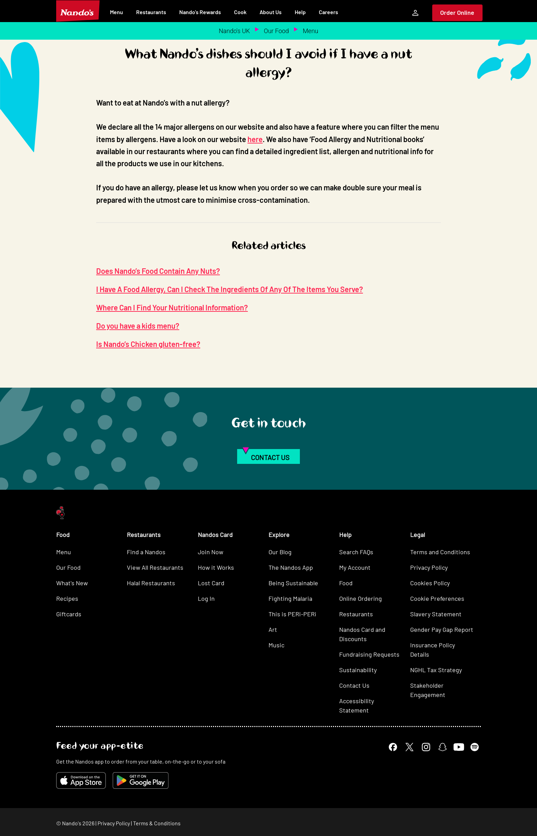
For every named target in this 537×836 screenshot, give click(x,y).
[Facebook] (393, 747)
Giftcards (68, 614)
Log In (206, 598)
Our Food (276, 30)
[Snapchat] (442, 747)
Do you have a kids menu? (137, 325)
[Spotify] (474, 747)
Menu (116, 12)
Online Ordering (360, 598)
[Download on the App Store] (81, 780)
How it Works (216, 567)
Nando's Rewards (200, 12)
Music (276, 645)
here (255, 139)
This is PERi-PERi (292, 614)
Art (272, 629)
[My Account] (415, 12)
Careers (328, 12)
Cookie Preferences (437, 598)
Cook (240, 12)
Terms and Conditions (440, 552)
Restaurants (151, 12)
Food (346, 583)
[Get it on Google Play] (141, 780)
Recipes (67, 598)
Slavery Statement (436, 614)
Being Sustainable (293, 583)
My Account (355, 567)
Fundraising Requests (369, 654)
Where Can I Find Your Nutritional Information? (172, 307)
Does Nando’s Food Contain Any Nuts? (158, 270)
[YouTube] (458, 747)
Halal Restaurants (151, 583)
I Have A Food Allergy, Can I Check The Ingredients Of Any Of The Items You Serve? (229, 289)
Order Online (457, 12)
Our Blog (280, 552)
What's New (72, 583)
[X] (409, 747)
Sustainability (358, 670)
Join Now (210, 552)
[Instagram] (426, 747)
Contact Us (354, 685)
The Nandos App (290, 567)
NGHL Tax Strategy (436, 670)
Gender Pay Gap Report (441, 629)
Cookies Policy (430, 583)
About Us (271, 12)
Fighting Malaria (290, 598)
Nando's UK (234, 30)
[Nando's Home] (78, 11)
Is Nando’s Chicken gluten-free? (148, 343)
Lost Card (211, 583)
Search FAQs (356, 552)
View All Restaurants (155, 567)
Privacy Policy (429, 567)
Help (300, 12)
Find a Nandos (146, 552)
